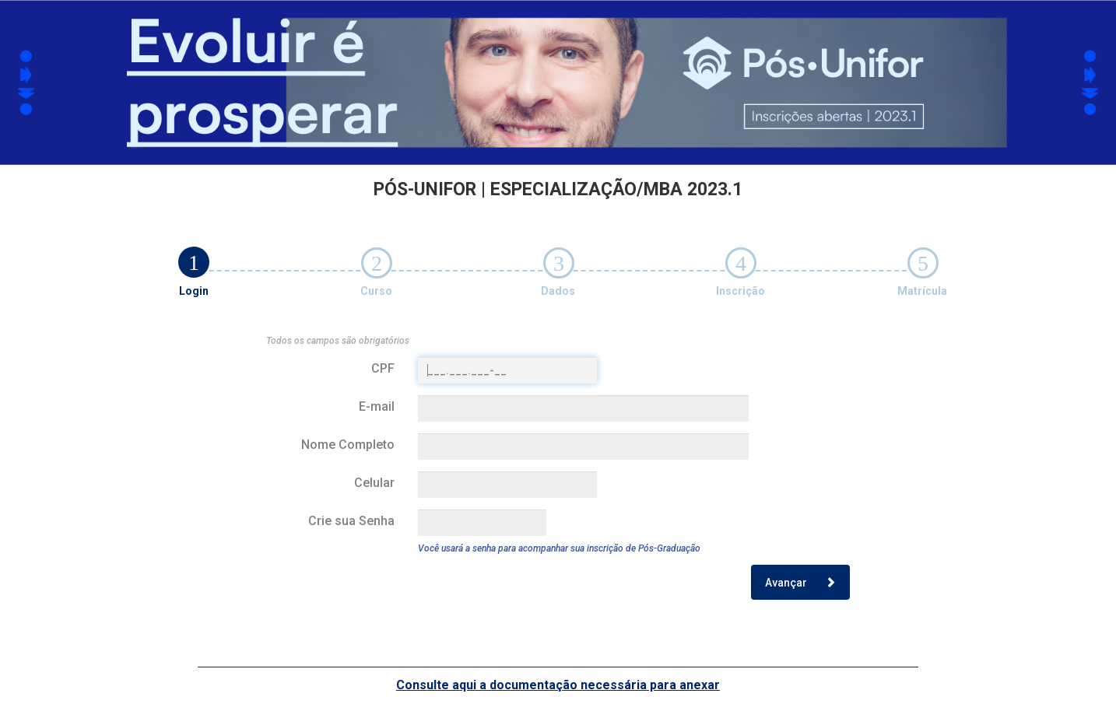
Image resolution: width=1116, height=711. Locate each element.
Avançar (800, 582)
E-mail (377, 406)
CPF (383, 368)
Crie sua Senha (351, 520)
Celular (374, 482)
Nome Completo (348, 444)
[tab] (193, 262)
